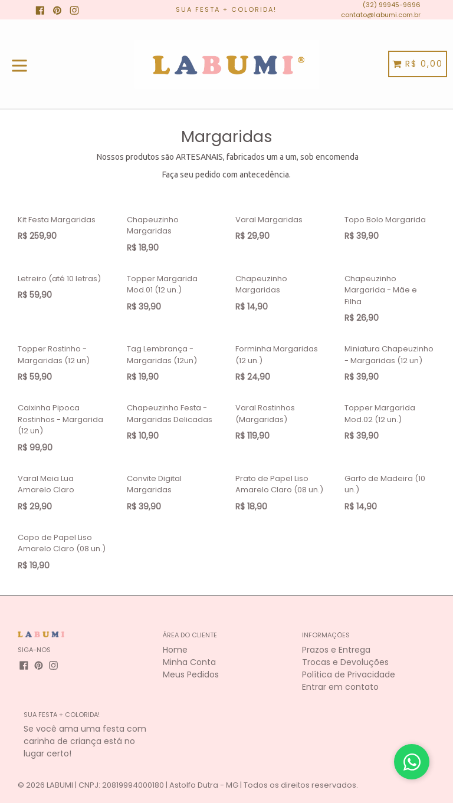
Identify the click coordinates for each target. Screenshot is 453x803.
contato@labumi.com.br (381, 14)
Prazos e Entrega (336, 650)
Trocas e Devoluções (345, 662)
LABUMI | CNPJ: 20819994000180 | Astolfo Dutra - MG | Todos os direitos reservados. (202, 785)
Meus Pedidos (191, 674)
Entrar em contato (340, 687)
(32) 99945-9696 (392, 4)
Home (175, 650)
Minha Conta (189, 662)
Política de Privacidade (348, 674)
